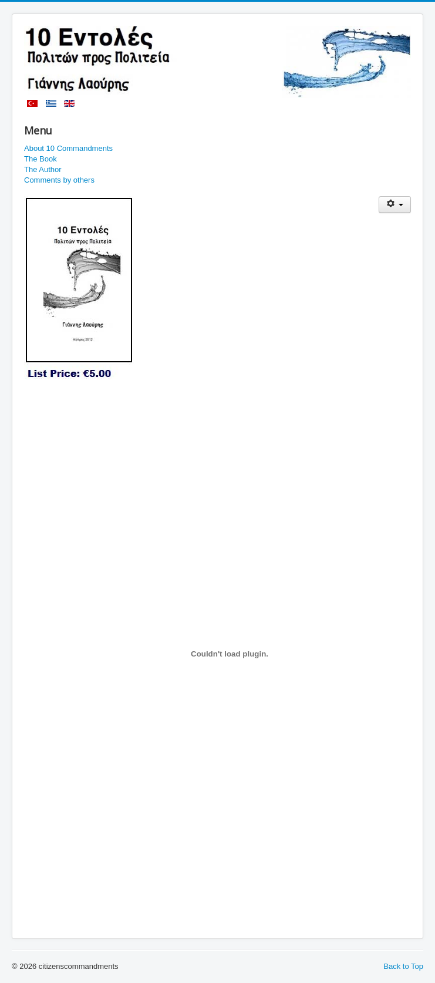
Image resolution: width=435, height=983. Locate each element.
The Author (43, 169)
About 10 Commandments (68, 148)
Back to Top (403, 966)
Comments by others (59, 180)
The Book (40, 158)
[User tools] (395, 204)
